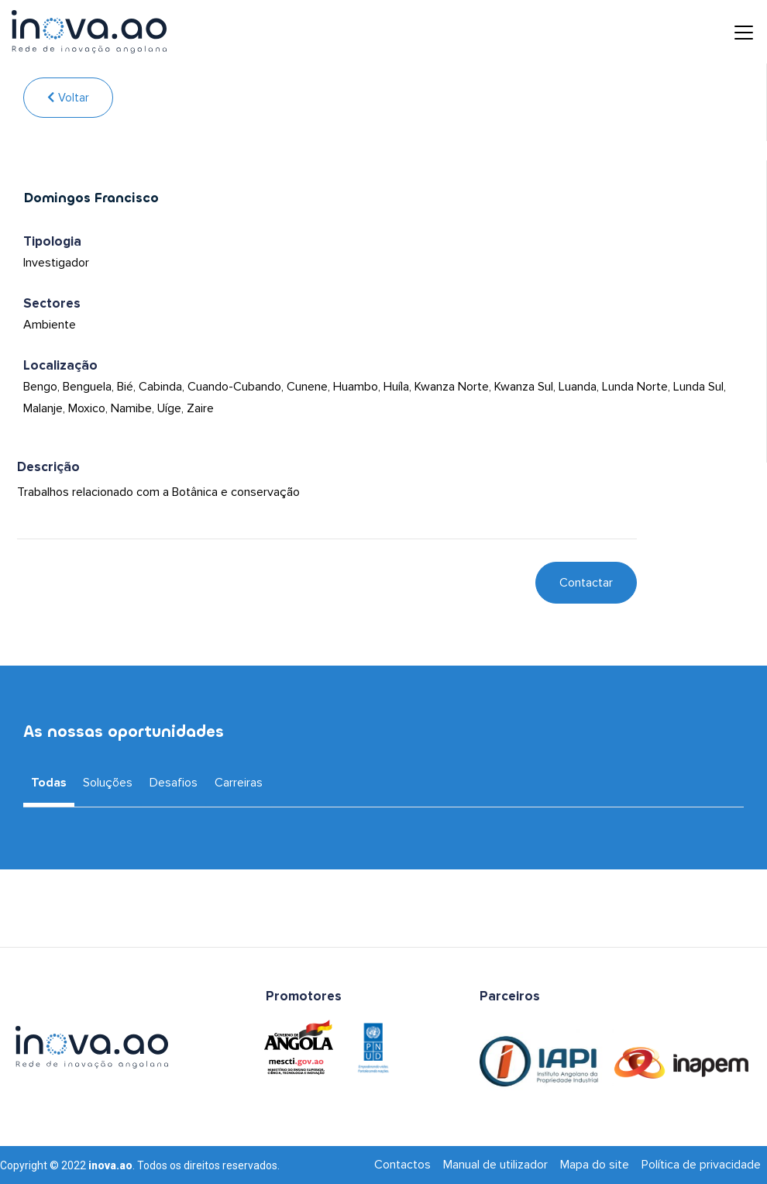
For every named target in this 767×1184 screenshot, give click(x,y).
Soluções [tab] (107, 782)
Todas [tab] (49, 782)
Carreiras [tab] (239, 782)
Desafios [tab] (174, 782)
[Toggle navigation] (732, 32)
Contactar (586, 582)
